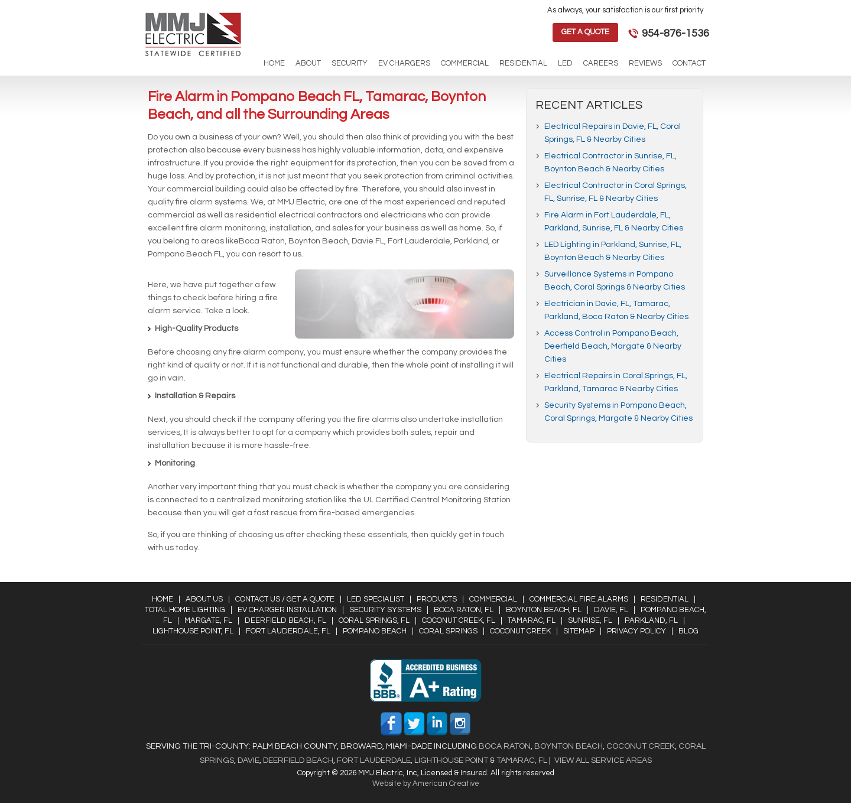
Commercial (493, 599)
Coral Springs (448, 631)
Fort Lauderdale (374, 760)
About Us (204, 599)
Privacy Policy (636, 631)
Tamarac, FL (532, 620)
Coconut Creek (520, 631)
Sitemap (579, 631)
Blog (688, 631)
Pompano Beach (375, 631)
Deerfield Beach (297, 760)
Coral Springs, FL (374, 620)
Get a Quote (585, 32)
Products (437, 599)
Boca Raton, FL (463, 610)
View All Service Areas (603, 760)
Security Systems (385, 610)
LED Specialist (375, 599)
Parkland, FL (651, 620)
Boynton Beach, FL (544, 610)
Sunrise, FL (590, 620)
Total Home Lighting (185, 610)
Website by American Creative (425, 783)
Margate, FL (208, 620)
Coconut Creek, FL (458, 620)
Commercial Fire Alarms (579, 599)
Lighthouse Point (450, 760)
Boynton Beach (568, 746)
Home (162, 599)
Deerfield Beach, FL (285, 620)
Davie (248, 760)
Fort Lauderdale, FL (288, 631)
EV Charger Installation (287, 610)
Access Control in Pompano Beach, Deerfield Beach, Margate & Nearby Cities (612, 346)
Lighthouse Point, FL (192, 631)
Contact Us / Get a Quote (284, 599)
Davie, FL (611, 610)
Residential (664, 599)
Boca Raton (505, 746)
